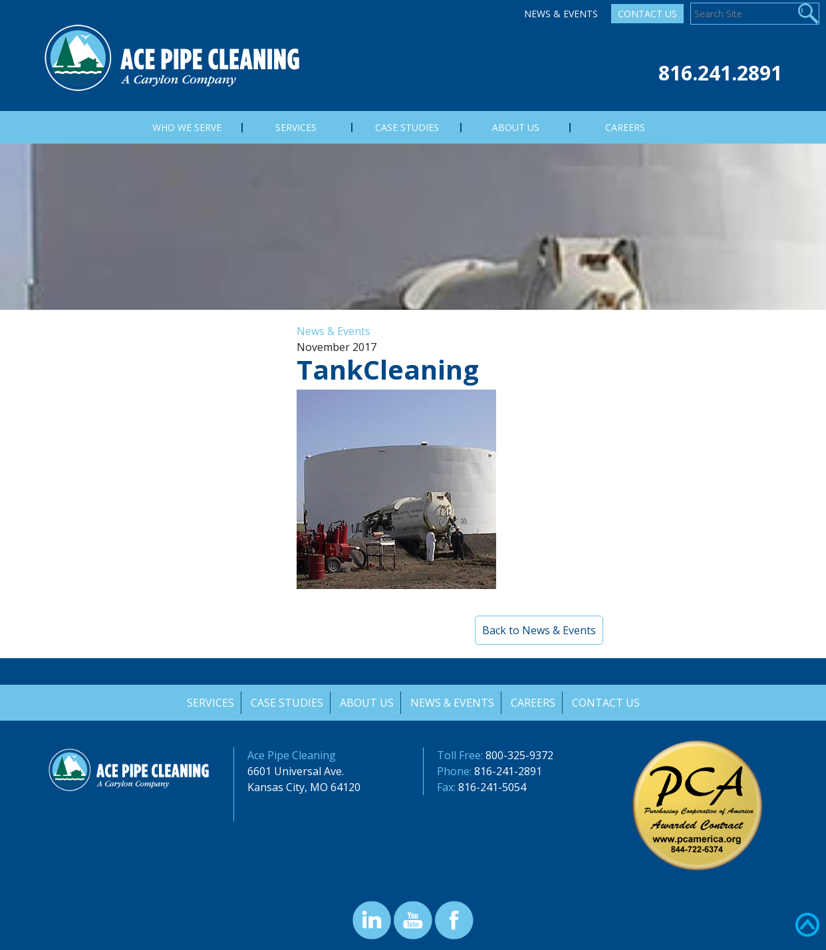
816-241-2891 (508, 771)
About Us (366, 702)
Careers (533, 702)
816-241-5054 (492, 787)
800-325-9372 (519, 755)
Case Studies (285, 702)
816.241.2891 (720, 72)
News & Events (561, 13)
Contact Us (647, 13)
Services (208, 702)
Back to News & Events (539, 630)
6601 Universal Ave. (295, 771)
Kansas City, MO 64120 (303, 787)
